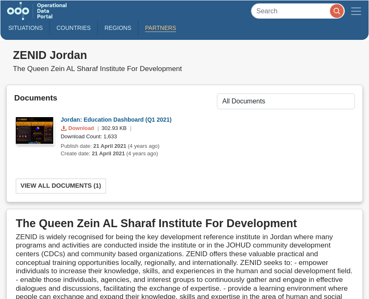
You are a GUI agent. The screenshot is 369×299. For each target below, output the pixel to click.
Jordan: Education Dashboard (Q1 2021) (116, 119)
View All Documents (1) (60, 185)
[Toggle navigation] (356, 11)
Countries (74, 28)
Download (78, 128)
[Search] (298, 11)
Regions (117, 28)
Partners (160, 28)
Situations (25, 28)
